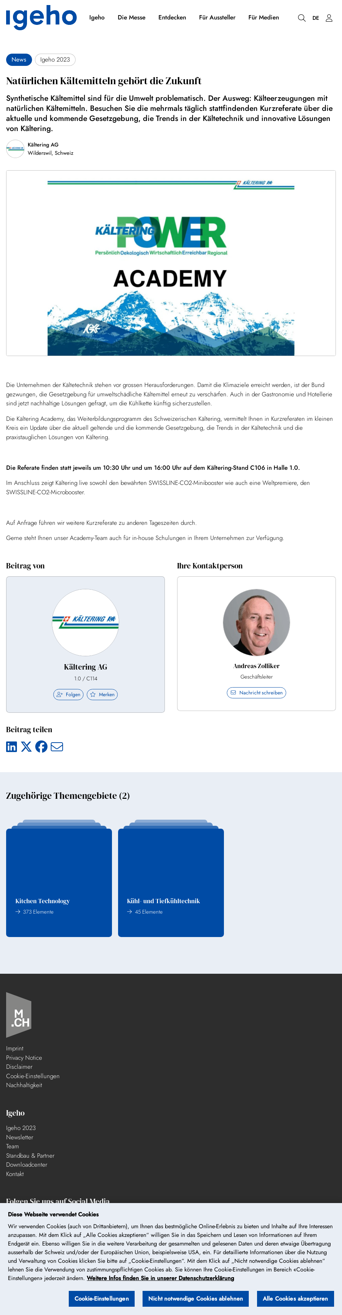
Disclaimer (19, 1066)
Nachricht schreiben (256, 692)
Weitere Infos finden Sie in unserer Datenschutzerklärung (160, 1281)
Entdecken (172, 17)
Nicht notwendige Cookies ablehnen (195, 1301)
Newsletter (19, 1137)
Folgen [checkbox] (68, 694)
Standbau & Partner (30, 1155)
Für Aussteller (217, 17)
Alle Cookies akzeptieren (295, 1301)
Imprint (14, 1048)
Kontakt (15, 1174)
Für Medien (263, 17)
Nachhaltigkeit (24, 1085)
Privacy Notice (24, 1057)
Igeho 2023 (21, 1127)
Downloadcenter (26, 1164)
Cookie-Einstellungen (33, 1076)
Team (12, 1146)
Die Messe (131, 17)
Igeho (97, 17)
